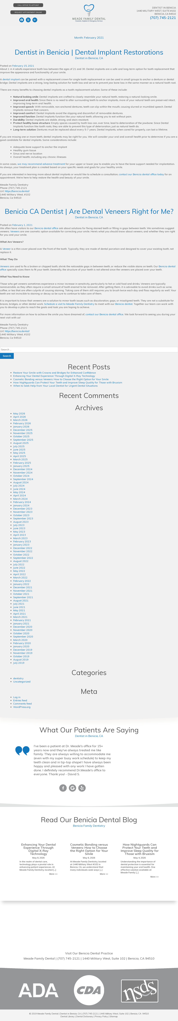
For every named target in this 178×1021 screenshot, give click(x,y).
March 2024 (20, 498)
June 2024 (19, 489)
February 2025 (22, 462)
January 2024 (21, 505)
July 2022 (19, 564)
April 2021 (19, 613)
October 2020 (21, 633)
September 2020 (23, 636)
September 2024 (23, 479)
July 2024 (19, 485)
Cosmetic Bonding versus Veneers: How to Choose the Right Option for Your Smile (61, 379)
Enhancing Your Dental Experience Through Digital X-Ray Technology (54, 376)
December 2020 (22, 626)
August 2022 (21, 561)
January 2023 (21, 544)
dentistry (18, 678)
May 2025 (19, 452)
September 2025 (23, 439)
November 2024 (23, 472)
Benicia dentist (124, 304)
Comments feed (22, 703)
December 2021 (22, 587)
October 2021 (21, 594)
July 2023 (19, 525)
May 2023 (19, 531)
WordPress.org (21, 707)
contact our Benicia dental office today (141, 174)
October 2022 (21, 554)
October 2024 (21, 475)
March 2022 (20, 577)
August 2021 (21, 600)
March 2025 (20, 459)
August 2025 (21, 443)
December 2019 (22, 649)
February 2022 (22, 580)
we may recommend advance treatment (41, 164)
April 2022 (19, 574)
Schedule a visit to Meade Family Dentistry (69, 304)
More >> (53, 874)
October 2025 (21, 436)
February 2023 (22, 541)
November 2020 (23, 630)
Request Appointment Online (28, 12)
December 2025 (22, 430)
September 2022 (23, 557)
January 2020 (21, 646)
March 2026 (20, 420)
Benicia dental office (46, 228)
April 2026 (19, 416)
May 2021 (19, 610)
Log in (16, 697)
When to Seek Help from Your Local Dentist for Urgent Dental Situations (55, 385)
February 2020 (22, 643)
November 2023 (23, 511)
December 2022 (22, 548)
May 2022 (19, 571)
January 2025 (21, 466)
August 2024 (21, 482)
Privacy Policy (101, 1016)
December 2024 (22, 469)
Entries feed (20, 700)
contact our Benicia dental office (104, 314)
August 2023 (21, 521)
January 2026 (21, 426)
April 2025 (19, 456)
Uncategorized (21, 681)
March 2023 (20, 538)
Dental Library (67, 1016)
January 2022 (21, 584)
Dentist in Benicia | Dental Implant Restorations (89, 52)
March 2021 (20, 617)
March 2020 (20, 640)
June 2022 (19, 567)
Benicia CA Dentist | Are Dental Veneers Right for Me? (89, 211)
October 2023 (21, 515)
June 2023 (19, 528)
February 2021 (22, 620)
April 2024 (19, 495)
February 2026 (22, 423)
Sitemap (114, 1016)
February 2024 (22, 502)
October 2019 (21, 656)
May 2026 (19, 413)
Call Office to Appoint (28, 5)
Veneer (7, 248)
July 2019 (19, 662)
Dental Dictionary (84, 1016)
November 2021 (23, 590)
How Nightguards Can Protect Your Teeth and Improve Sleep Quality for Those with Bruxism (68, 382)
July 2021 (19, 603)
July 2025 (19, 446)
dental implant (11, 79)
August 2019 (21, 659)
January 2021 (21, 623)
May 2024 (19, 492)
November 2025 (23, 433)
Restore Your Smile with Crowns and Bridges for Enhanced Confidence (54, 372)
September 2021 (23, 597)
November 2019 (23, 653)
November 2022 (23, 551)
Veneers (15, 231)
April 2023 (19, 534)
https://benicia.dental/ (17, 191)
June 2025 (19, 449)
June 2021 (19, 607)
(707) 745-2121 (163, 17)
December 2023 (22, 508)
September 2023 (23, 518)
